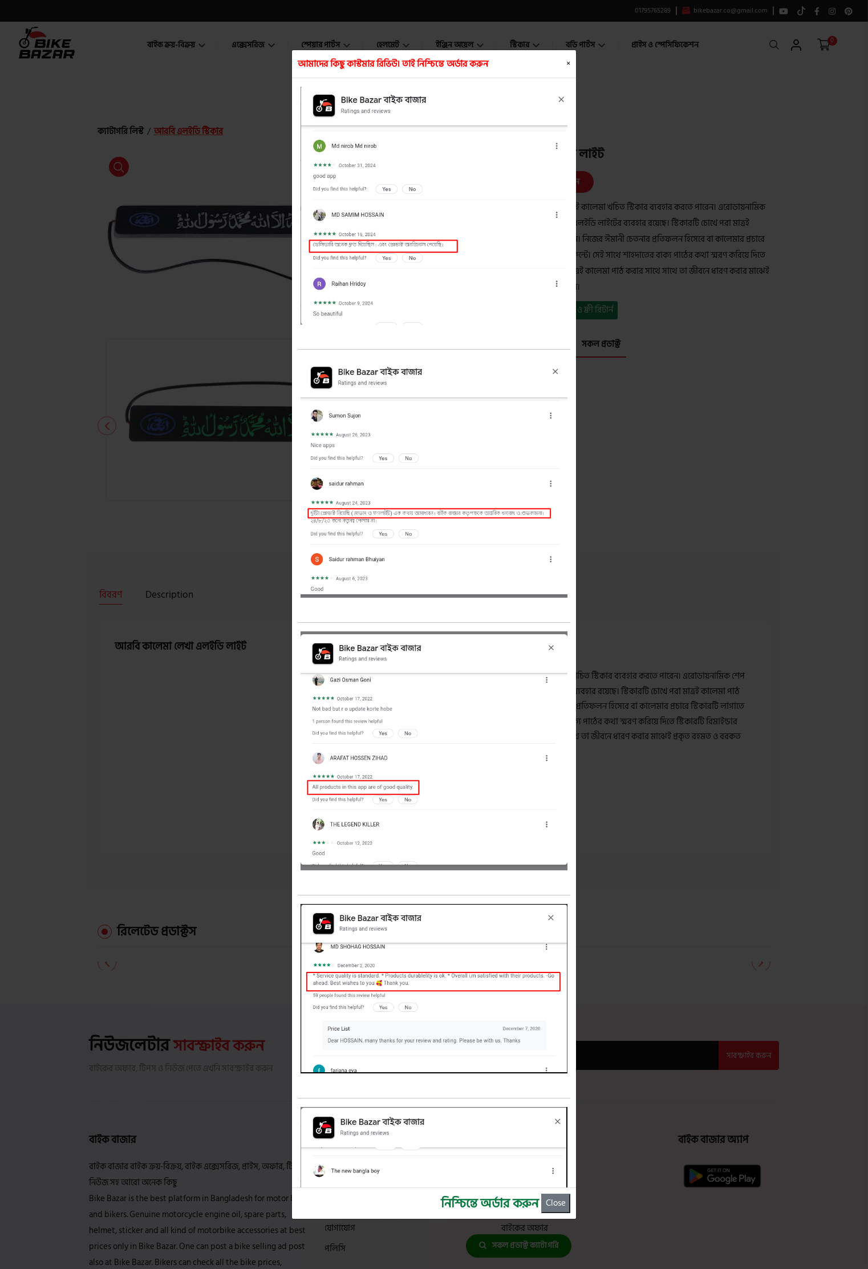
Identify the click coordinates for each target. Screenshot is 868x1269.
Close (556, 1203)
